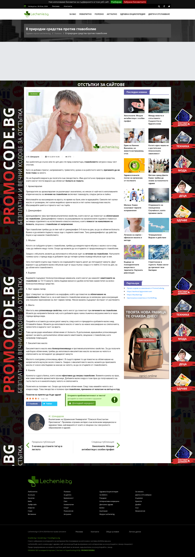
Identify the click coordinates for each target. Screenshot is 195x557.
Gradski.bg (32, 538)
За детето (67, 495)
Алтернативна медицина (109, 501)
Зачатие (31, 498)
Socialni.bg (42, 538)
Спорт (66, 508)
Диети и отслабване (159, 14)
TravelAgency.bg (53, 538)
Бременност (69, 498)
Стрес (30, 511)
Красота (138, 501)
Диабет (138, 504)
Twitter (47, 404)
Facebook (32, 404)
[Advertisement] (97, 61)
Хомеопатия (69, 504)
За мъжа (31, 495)
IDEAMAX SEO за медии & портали (41, 550)
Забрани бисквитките (135, 2)
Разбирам (116, 2)
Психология (68, 511)
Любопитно (85, 14)
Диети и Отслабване (143, 495)
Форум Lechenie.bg (107, 514)
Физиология (140, 511)
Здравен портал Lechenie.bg (38, 33)
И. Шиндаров (33, 157)
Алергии (31, 508)
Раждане (102, 498)
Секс (65, 501)
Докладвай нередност (81, 403)
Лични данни (135, 531)
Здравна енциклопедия (132, 14)
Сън (137, 508)
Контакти (68, 6)
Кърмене (139, 498)
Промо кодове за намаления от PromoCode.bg (145, 288)
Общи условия (112, 531)
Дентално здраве (106, 504)
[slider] (33, 398)
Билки (101, 508)
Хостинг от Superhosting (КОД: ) (75, 550)
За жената (139, 491)
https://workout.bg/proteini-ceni (139, 291)
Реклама (55, 6)
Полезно (99, 14)
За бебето (103, 495)
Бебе (30, 501)
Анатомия (103, 511)
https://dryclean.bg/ (134, 294)
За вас (72, 14)
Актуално (112, 14)
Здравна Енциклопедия (108, 491)
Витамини (32, 514)
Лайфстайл (32, 504)
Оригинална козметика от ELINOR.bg (142, 298)
